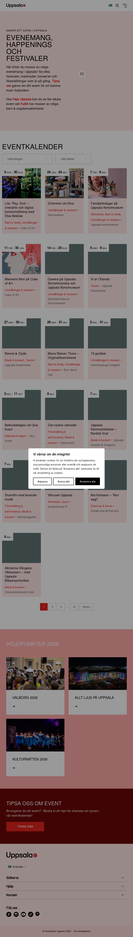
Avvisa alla (63, 481)
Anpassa (42, 481)
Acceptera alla (87, 481)
